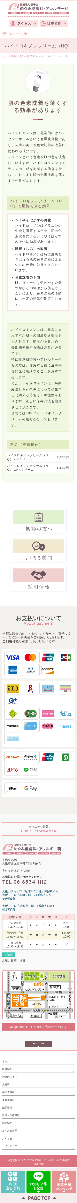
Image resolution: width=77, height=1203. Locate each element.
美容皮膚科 (8, 1100)
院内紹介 (7, 1123)
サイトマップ (9, 1146)
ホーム (6, 1061)
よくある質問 (9, 1130)
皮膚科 (6, 1084)
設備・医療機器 (11, 1115)
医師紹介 (7, 1069)
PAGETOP (39, 1043)
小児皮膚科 (8, 1092)
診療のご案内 (9, 1076)
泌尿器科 (7, 1107)
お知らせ (7, 1138)
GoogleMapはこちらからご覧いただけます (38, 1027)
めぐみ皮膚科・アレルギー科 (43, 1160)
